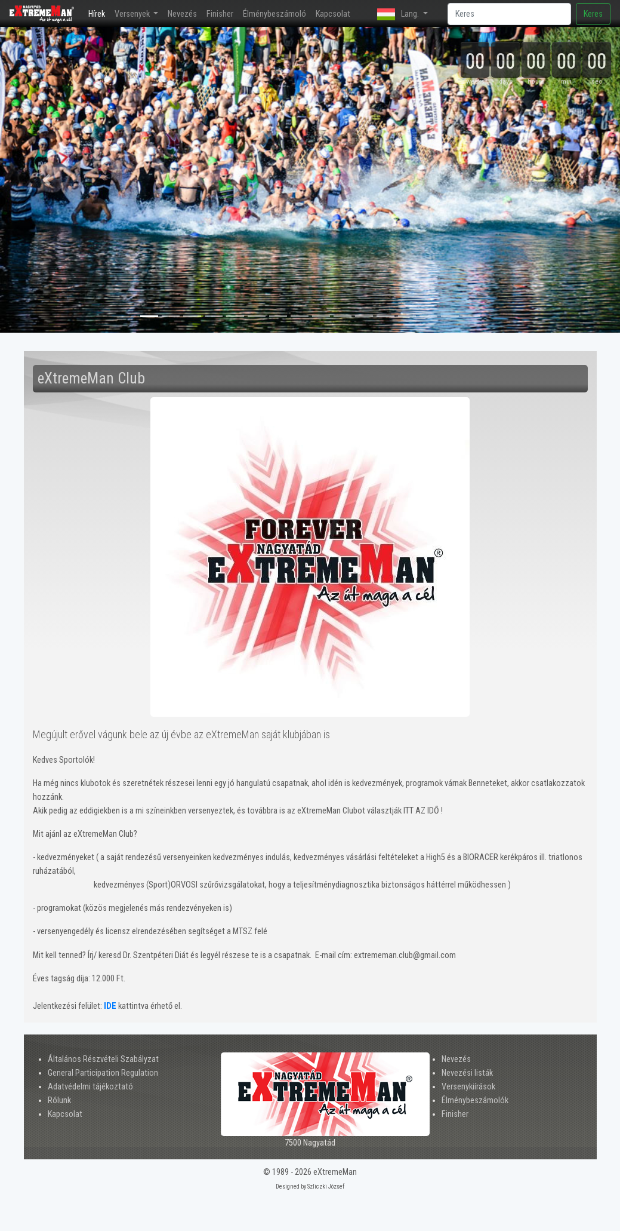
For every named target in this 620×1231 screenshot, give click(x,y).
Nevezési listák (467, 1073)
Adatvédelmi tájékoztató (90, 1087)
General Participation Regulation (103, 1073)
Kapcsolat (333, 14)
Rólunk (59, 1100)
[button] (46, 180)
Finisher (219, 14)
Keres (593, 14)
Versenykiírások (468, 1087)
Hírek (99, 13)
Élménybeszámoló (274, 14)
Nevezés (182, 14)
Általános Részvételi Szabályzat (103, 1059)
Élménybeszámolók (475, 1100)
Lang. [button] (399, 14)
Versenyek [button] (133, 14)
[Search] (509, 14)
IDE (110, 1006)
